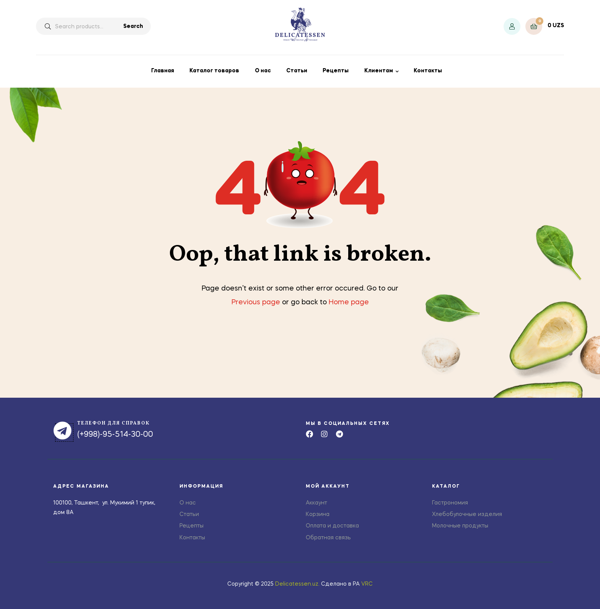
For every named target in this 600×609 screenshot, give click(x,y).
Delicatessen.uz (296, 584)
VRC (367, 584)
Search (133, 26)
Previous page (256, 302)
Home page (349, 302)
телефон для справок (113, 423)
